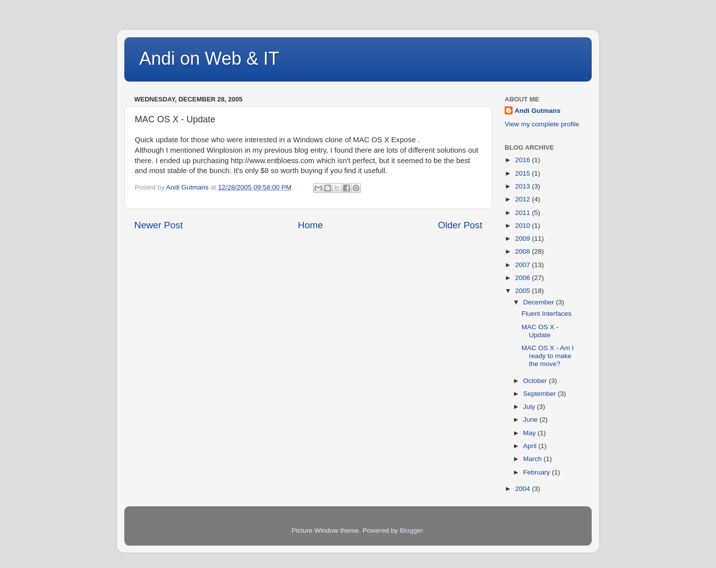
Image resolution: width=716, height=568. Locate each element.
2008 (523, 251)
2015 (523, 173)
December (539, 302)
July (530, 406)
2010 (523, 225)
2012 (523, 199)
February (537, 472)
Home (310, 225)
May (530, 433)
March (533, 459)
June (531, 419)
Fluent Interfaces (547, 313)
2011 (523, 212)
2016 (523, 160)
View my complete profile (542, 124)
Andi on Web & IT (209, 58)
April (530, 446)
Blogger (411, 530)
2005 (523, 290)
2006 (523, 278)
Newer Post (158, 225)
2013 (523, 186)
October (536, 380)
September (540, 393)
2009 (523, 238)
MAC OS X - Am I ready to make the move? (548, 356)
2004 (523, 488)
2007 (523, 265)
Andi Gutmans (537, 110)
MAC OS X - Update (540, 331)
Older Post (460, 225)
